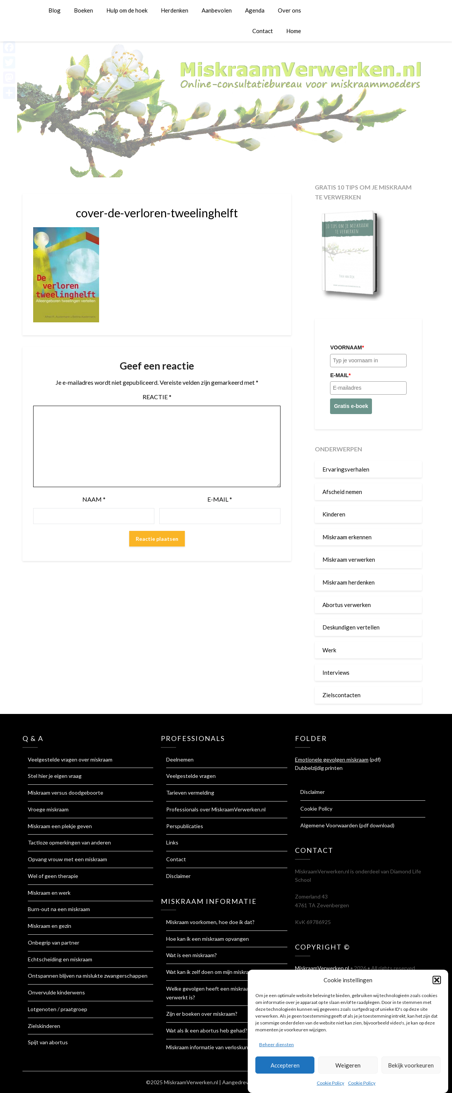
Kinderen (333, 514)
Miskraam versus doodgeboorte (65, 792)
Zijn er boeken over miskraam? (201, 1013)
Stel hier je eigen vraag (55, 776)
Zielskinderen (44, 1026)
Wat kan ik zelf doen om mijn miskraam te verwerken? (228, 972)
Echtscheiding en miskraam (60, 959)
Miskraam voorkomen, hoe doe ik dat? (210, 922)
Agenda (254, 10)
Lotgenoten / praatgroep (57, 1009)
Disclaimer (178, 876)
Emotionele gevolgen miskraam (332, 759)
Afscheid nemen (342, 491)
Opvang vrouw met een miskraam (67, 859)
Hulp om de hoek (126, 10)
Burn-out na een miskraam (59, 909)
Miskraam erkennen (347, 537)
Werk (329, 650)
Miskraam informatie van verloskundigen (213, 1047)
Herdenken (174, 10)
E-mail (219, 499)
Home (293, 30)
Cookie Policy (330, 1087)
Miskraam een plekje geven (60, 826)
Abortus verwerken (346, 604)
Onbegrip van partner (53, 942)
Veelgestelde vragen (191, 776)
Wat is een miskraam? (191, 955)
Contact (262, 30)
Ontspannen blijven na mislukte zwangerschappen (87, 975)
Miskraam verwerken (348, 559)
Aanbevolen (217, 10)
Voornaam (347, 347)
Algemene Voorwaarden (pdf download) (347, 825)
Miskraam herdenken (348, 582)
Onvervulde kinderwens (56, 992)
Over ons (289, 10)
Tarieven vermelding (190, 792)
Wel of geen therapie (53, 876)
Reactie (157, 396)
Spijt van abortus (48, 1042)
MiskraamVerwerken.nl (322, 968)
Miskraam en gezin (49, 926)
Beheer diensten (276, 1049)
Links (172, 842)
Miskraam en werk (49, 892)
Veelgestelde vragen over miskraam (70, 759)
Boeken (83, 10)
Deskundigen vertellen (351, 627)
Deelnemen (180, 759)
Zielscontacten (341, 694)
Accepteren (285, 1069)
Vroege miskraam (48, 809)
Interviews (335, 672)
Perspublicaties (184, 826)
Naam (94, 499)
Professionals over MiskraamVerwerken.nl (216, 809)
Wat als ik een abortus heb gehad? (206, 1030)
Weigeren (348, 1069)
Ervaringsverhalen (345, 469)
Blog (54, 10)
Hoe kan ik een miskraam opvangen (207, 938)
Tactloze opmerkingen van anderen (69, 842)
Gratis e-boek (351, 406)
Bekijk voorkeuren (411, 1069)
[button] (437, 984)
